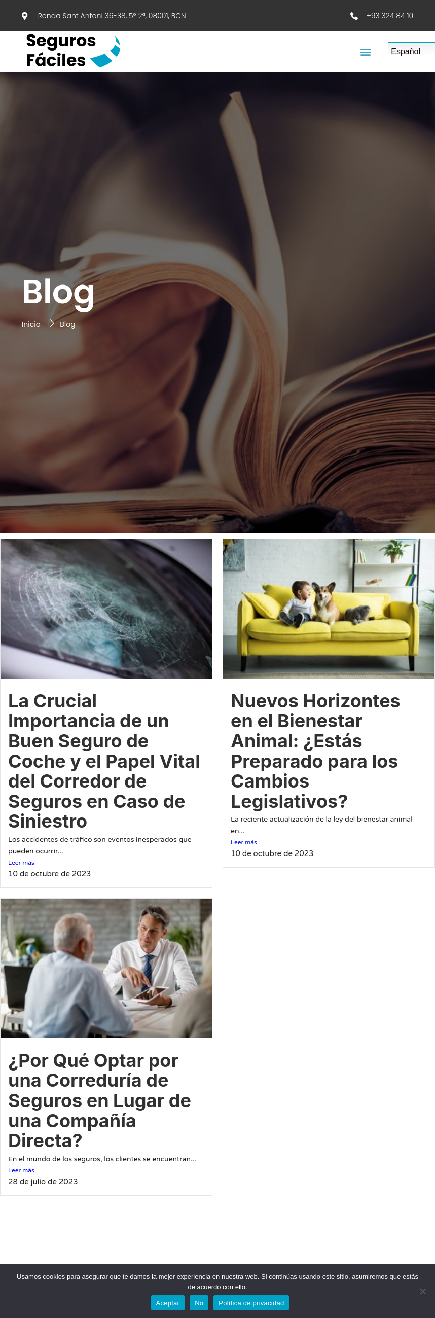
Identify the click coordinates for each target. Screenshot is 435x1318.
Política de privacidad (251, 1303)
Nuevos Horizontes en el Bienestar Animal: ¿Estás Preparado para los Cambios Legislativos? (316, 751)
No (199, 1303)
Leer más (21, 862)
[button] (365, 52)
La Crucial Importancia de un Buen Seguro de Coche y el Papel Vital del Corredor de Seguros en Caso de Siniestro (104, 761)
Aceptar (168, 1303)
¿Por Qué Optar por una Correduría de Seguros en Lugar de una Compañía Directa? (99, 1100)
